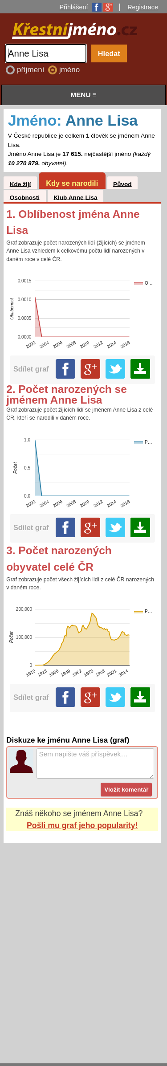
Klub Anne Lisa (75, 197)
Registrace (142, 7)
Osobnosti (25, 197)
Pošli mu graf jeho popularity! (82, 825)
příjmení (31, 69)
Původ (122, 183)
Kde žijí (20, 183)
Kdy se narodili (72, 183)
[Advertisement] (83, 944)
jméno (69, 69)
